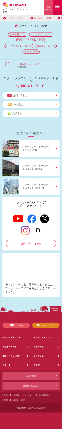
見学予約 (32, 114)
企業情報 (15, 395)
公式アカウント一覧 (31, 243)
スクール (6, 365)
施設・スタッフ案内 (11, 356)
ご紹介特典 (31, 376)
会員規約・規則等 (18, 400)
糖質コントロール (46, 46)
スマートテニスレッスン (30, 40)
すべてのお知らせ (15, 18)
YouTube (16, 325)
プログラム (38, 356)
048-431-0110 (32, 86)
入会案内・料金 (9, 347)
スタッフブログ (46, 325)
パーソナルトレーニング (19, 46)
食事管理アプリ (18, 34)
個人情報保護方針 (44, 395)
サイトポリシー (28, 395)
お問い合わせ (32, 95)
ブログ (37, 365)
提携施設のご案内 (31, 386)
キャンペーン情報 (42, 18)
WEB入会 (32, 104)
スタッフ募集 (31, 51)
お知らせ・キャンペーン (29, 64)
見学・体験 (38, 347)
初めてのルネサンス (11, 337)
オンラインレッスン (41, 34)
